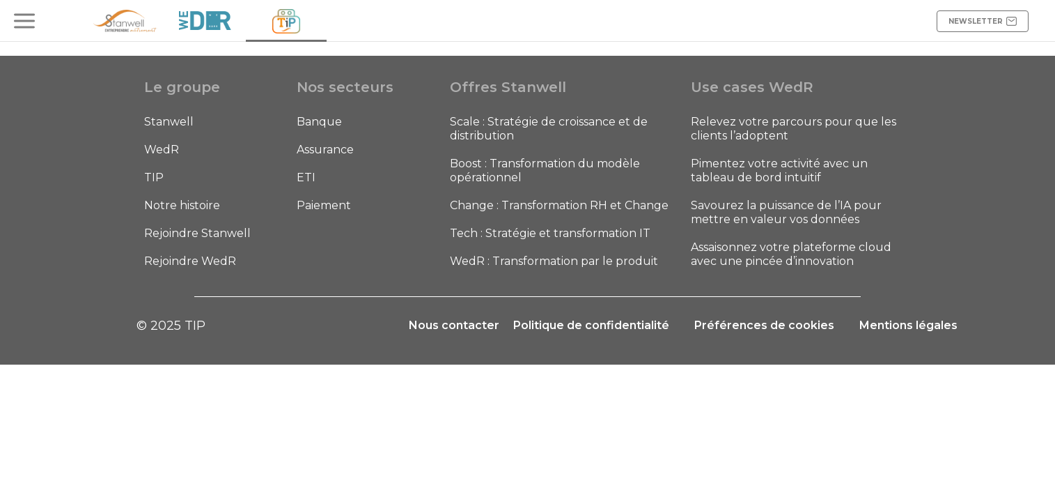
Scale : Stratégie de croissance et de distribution (549, 128)
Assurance (325, 149)
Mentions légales (908, 325)
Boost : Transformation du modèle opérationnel (545, 170)
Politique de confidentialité (591, 325)
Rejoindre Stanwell (197, 233)
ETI (306, 177)
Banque (319, 121)
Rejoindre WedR (190, 261)
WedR (161, 149)
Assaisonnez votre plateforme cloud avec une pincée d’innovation (791, 254)
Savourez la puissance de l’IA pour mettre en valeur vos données (786, 212)
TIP (154, 177)
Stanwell (169, 121)
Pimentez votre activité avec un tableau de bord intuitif (779, 170)
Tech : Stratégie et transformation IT (550, 233)
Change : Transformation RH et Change (559, 205)
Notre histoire (182, 205)
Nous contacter (454, 325)
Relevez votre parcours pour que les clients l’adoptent (793, 128)
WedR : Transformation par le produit (554, 261)
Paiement (324, 205)
